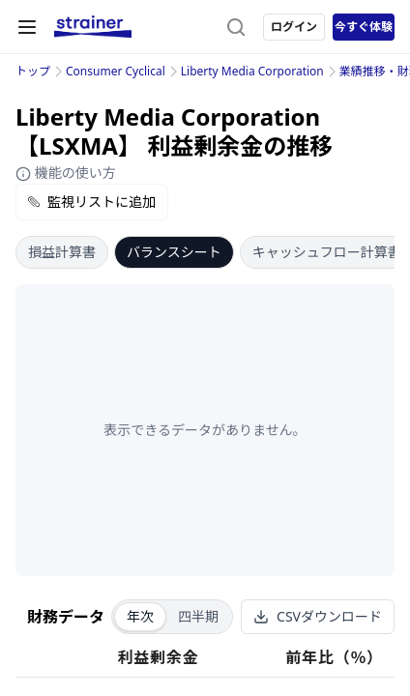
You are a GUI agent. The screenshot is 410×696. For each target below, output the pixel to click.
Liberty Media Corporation (252, 71)
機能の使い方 (65, 172)
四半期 (198, 616)
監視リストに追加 (92, 201)
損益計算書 (62, 252)
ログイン (294, 26)
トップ (32, 71)
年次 (140, 616)
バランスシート (174, 252)
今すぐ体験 (364, 26)
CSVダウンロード (317, 616)
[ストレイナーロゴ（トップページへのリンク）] (93, 27)
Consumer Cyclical (115, 71)
